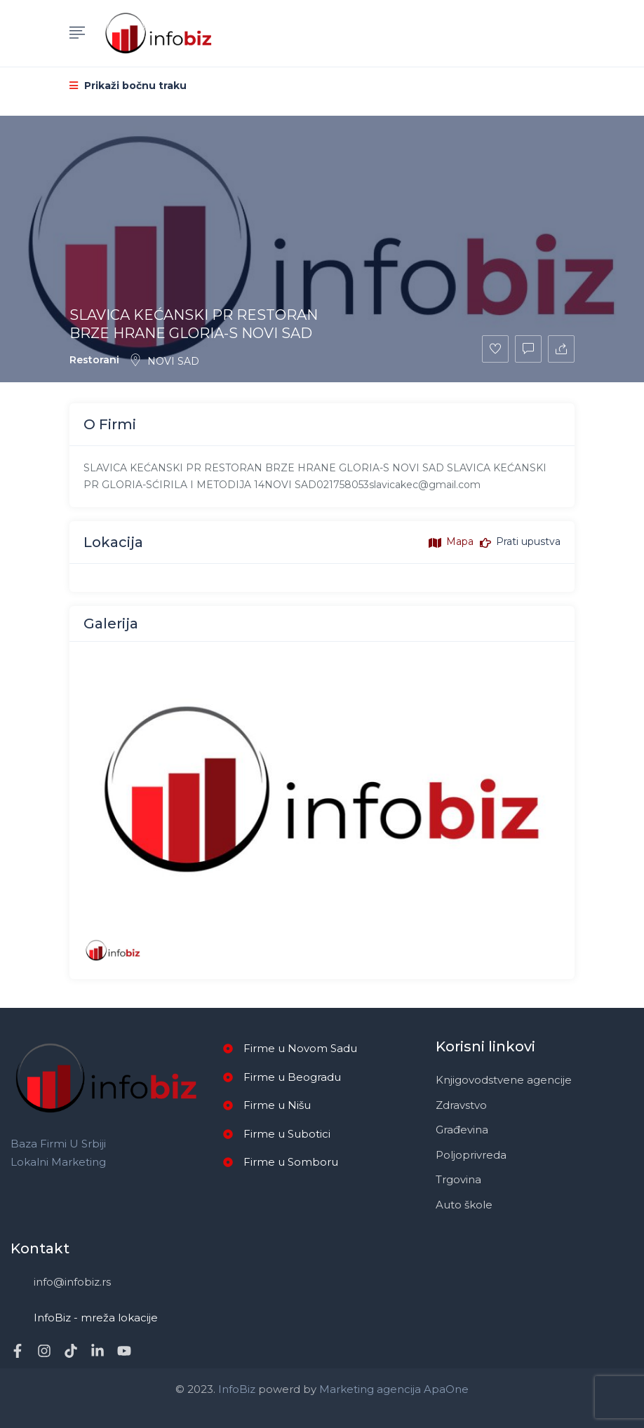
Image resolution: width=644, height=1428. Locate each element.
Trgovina (458, 1179)
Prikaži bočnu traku (128, 85)
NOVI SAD (164, 361)
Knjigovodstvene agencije (504, 1079)
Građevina (462, 1129)
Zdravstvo (461, 1105)
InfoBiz (235, 1389)
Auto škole (464, 1204)
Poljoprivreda (471, 1154)
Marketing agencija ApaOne (394, 1389)
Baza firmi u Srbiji (58, 1143)
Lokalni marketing (58, 1161)
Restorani (94, 359)
